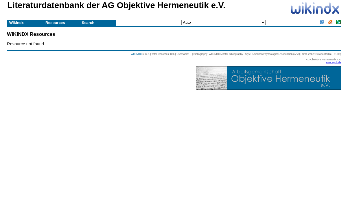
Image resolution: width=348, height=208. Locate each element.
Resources (55, 23)
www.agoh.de (333, 62)
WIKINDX (136, 54)
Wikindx (16, 23)
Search (88, 23)
